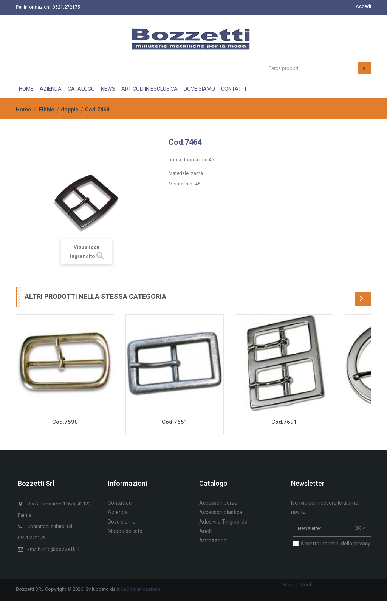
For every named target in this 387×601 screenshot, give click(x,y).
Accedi (363, 6)
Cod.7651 (174, 422)
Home (26, 89)
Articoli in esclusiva (149, 89)
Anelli (205, 531)
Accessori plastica (220, 512)
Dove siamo (199, 89)
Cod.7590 (65, 422)
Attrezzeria (213, 541)
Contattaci (120, 503)
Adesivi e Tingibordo (223, 522)
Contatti (233, 89)
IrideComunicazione (138, 589)
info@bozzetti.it (60, 549)
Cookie (308, 584)
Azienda (51, 89)
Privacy (289, 584)
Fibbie (46, 110)
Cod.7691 (284, 422)
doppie (69, 110)
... (201, 550)
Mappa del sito (125, 531)
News (108, 89)
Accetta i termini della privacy (335, 544)
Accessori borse (218, 503)
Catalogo (81, 89)
